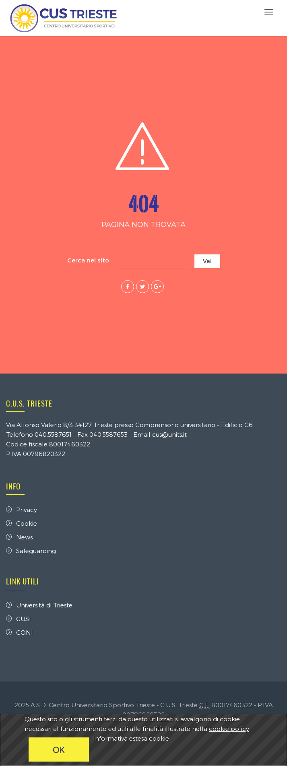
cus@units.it (169, 434)
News (19, 537)
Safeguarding (31, 550)
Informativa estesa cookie (131, 738)
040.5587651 (53, 434)
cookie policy (229, 728)
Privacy (21, 509)
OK (59, 749)
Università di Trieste (39, 605)
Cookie (21, 523)
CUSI (18, 618)
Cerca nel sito (88, 260)
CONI (19, 632)
